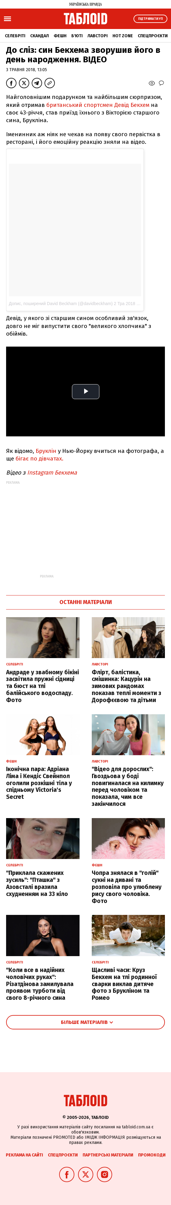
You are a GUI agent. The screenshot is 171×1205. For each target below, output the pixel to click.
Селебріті (15, 35)
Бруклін (46, 450)
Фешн (60, 35)
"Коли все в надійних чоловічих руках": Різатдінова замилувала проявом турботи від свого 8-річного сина (39, 984)
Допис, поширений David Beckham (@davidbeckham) (61, 303)
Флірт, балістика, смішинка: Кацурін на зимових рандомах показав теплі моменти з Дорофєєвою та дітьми (126, 686)
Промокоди (152, 1155)
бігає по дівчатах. (39, 458)
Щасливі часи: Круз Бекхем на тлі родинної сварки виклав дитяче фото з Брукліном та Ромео (124, 984)
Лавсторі (97, 35)
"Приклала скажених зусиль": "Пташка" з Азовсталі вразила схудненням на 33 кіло (37, 883)
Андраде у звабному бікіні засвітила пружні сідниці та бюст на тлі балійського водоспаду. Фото (42, 686)
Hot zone (122, 35)
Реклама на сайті (24, 1155)
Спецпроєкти (153, 35)
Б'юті (77, 35)
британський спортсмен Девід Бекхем (98, 104)
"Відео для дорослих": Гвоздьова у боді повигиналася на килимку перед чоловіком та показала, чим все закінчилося (128, 786)
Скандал (39, 35)
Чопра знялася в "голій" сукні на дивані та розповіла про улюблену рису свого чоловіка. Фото (127, 886)
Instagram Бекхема (52, 472)
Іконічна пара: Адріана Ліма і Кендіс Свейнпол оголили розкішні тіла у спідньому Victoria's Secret (39, 783)
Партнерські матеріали (108, 1155)
